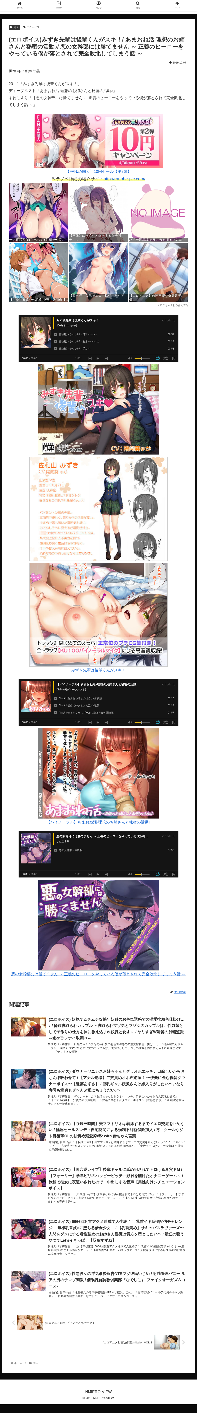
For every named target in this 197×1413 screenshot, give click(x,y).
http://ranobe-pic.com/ (124, 178)
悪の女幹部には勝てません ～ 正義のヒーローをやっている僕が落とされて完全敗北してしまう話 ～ (98, 974)
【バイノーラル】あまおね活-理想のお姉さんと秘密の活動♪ (98, 822)
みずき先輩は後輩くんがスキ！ (98, 670)
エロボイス (31, 27)
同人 (14, 27)
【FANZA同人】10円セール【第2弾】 (98, 144)
